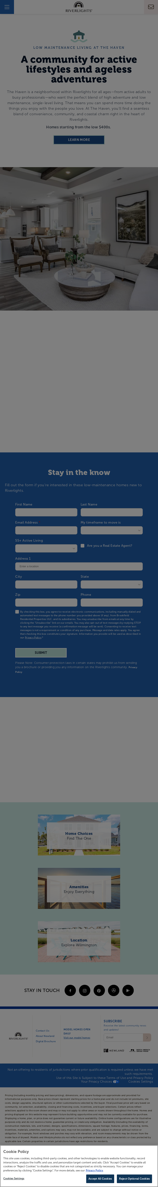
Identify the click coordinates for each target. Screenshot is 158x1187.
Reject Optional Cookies (134, 1178)
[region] (79, 1166)
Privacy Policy (94, 1170)
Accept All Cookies (100, 1178)
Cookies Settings (13, 1178)
